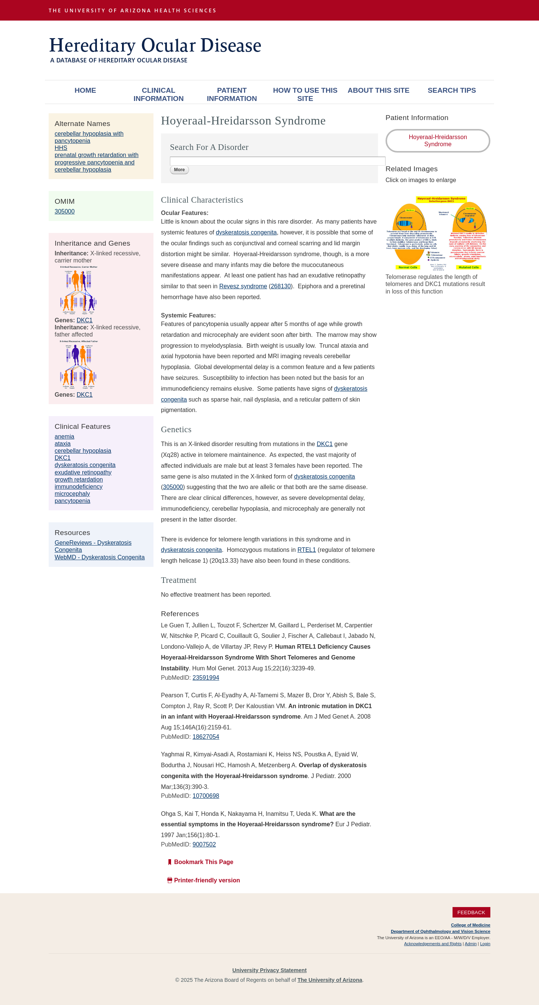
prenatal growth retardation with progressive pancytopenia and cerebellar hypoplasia (96, 162)
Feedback (471, 912)
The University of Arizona (330, 980)
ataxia (63, 443)
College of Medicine (470, 925)
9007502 (204, 844)
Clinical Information (159, 94)
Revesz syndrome (243, 286)
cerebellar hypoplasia (83, 451)
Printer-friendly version (207, 880)
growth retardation (79, 479)
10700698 (205, 796)
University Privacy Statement (269, 970)
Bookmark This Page (203, 862)
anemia (64, 436)
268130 (280, 286)
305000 (64, 211)
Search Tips (452, 90)
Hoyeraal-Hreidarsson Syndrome (438, 140)
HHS (61, 148)
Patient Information (232, 94)
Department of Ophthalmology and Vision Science (440, 931)
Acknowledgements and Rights (433, 943)
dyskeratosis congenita (85, 465)
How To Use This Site (305, 94)
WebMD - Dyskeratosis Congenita (100, 557)
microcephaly (72, 494)
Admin (471, 943)
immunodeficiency (79, 486)
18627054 (205, 737)
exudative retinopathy (83, 472)
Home (85, 90)
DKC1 (85, 320)
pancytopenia (72, 501)
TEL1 (309, 550)
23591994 (205, 677)
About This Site (378, 90)
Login (485, 943)
